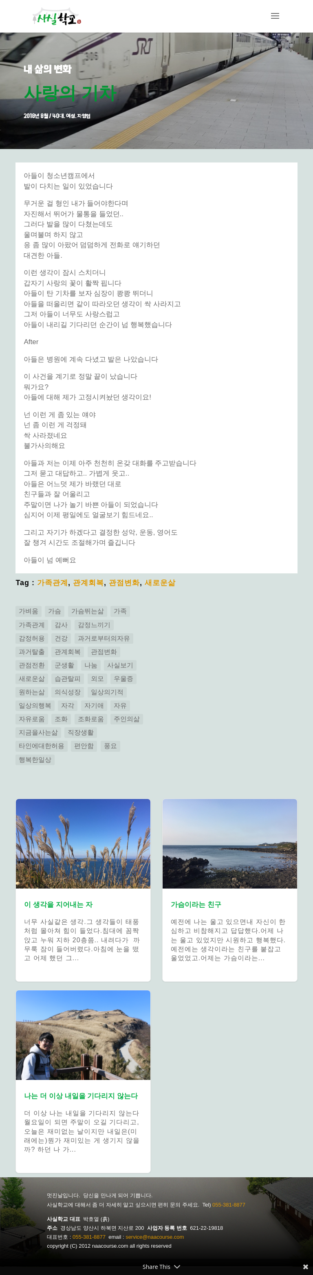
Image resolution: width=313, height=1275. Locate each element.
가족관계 (52, 583)
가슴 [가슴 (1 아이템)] (54, 611)
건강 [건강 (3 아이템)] (61, 638)
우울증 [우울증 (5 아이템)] (123, 678)
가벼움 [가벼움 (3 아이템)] (28, 611)
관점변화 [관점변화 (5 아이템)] (104, 651)
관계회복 (88, 583)
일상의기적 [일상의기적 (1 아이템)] (107, 692)
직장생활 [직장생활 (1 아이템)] (81, 732)
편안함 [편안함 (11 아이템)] (84, 745)
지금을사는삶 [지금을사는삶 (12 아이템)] (38, 732)
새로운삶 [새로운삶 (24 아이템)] (32, 678)
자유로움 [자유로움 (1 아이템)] (32, 718)
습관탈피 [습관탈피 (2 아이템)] (68, 678)
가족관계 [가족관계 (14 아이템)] (32, 624)
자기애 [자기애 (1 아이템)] (94, 705)
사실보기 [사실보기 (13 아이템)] (120, 665)
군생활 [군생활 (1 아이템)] (64, 665)
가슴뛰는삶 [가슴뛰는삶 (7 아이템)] (87, 611)
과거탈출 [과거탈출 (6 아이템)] (32, 651)
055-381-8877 (228, 1205)
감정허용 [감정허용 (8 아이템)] (32, 638)
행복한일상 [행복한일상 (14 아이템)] (35, 759)
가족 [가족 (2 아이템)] (120, 611)
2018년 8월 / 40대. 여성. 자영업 (57, 116)
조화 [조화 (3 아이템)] (61, 718)
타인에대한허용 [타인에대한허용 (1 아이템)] (41, 745)
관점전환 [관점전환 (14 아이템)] (32, 665)
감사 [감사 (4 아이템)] (61, 624)
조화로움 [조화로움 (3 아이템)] (91, 718)
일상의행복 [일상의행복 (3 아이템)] (35, 705)
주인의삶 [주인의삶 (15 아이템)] (127, 718)
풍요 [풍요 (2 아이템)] (110, 745)
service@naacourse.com (155, 1237)
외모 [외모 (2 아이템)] (97, 678)
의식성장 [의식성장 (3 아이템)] (68, 692)
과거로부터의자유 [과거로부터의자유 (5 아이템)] (104, 638)
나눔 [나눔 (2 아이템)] (90, 665)
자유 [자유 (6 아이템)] (120, 705)
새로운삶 (160, 583)
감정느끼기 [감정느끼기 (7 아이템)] (94, 624)
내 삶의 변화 (47, 69)
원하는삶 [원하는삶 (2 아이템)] (32, 692)
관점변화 (124, 583)
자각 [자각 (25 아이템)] (67, 705)
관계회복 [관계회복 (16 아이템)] (68, 651)
